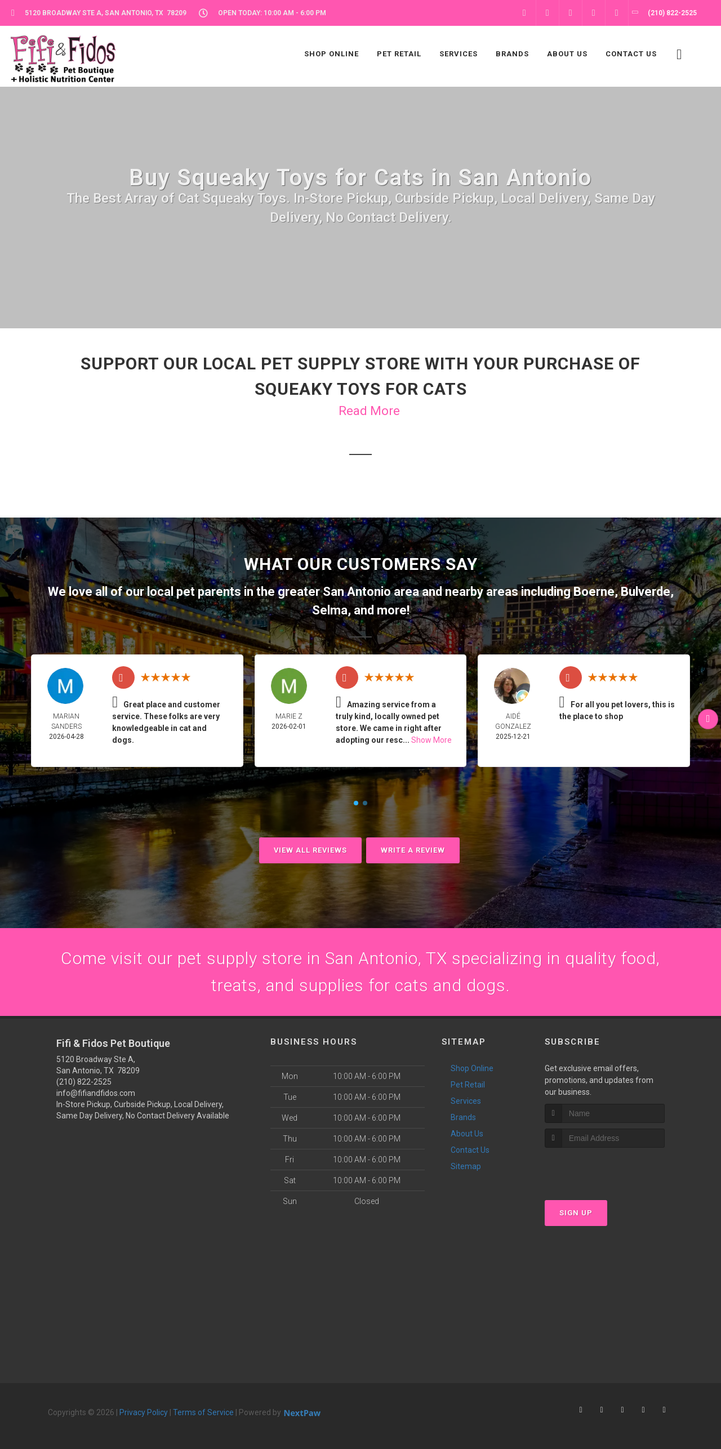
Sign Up (576, 1213)
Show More (431, 739)
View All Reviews (310, 850)
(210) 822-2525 (84, 1081)
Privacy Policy (143, 1412)
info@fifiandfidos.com (95, 1093)
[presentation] (605, 1168)
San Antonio (357, 592)
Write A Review (413, 850)
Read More (369, 411)
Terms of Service (203, 1412)
